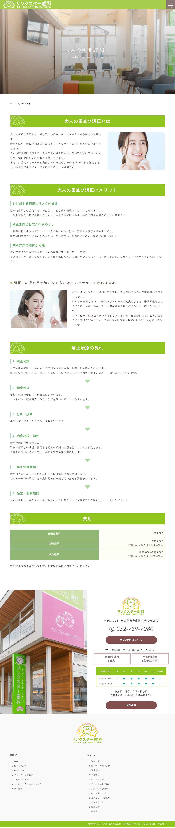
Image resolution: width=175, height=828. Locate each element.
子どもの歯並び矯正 (100, 785)
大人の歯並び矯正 (99, 790)
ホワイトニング (98, 794)
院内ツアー (19, 772)
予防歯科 (95, 772)
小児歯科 (95, 776)
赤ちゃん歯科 (97, 781)
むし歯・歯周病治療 (100, 767)
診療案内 (95, 762)
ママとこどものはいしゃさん (28, 785)
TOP (16, 762)
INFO (13, 756)
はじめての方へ (21, 781)
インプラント (97, 803)
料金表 (94, 812)
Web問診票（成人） (112, 659)
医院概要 (131, 706)
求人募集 (18, 790)
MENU (92, 756)
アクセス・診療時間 (23, 776)
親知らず (95, 808)
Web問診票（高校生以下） (150, 659)
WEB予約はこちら (131, 640)
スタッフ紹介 (20, 767)
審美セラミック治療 (100, 799)
